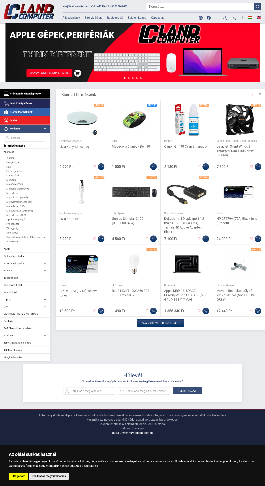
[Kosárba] (101, 166)
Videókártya (13, 241)
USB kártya (12, 232)
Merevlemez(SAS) (16, 215)
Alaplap (10, 157)
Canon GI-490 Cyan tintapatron (186, 146)
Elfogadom (18, 476)
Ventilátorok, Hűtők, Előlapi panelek (25, 236)
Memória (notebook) (17, 188)
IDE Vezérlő (12, 175)
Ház (8, 166)
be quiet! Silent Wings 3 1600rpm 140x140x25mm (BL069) (235, 150)
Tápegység (12, 228)
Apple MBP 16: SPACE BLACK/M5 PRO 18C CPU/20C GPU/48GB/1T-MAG (186, 295)
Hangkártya (12, 162)
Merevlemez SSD (15, 206)
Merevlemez (13, 193)
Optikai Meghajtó (15, 219)
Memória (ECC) (14, 184)
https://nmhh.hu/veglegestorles (132, 433)
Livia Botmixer (69, 219)
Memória (11, 179)
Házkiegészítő (14, 171)
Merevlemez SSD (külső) (19, 210)
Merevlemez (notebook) (19, 201)
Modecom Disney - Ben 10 (131, 146)
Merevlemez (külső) (17, 197)
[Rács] (254, 94)
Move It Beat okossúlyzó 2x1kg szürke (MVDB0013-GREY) (236, 295)
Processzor (12, 223)
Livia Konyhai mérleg (74, 147)
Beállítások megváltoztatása (49, 476)
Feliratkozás (187, 390)
